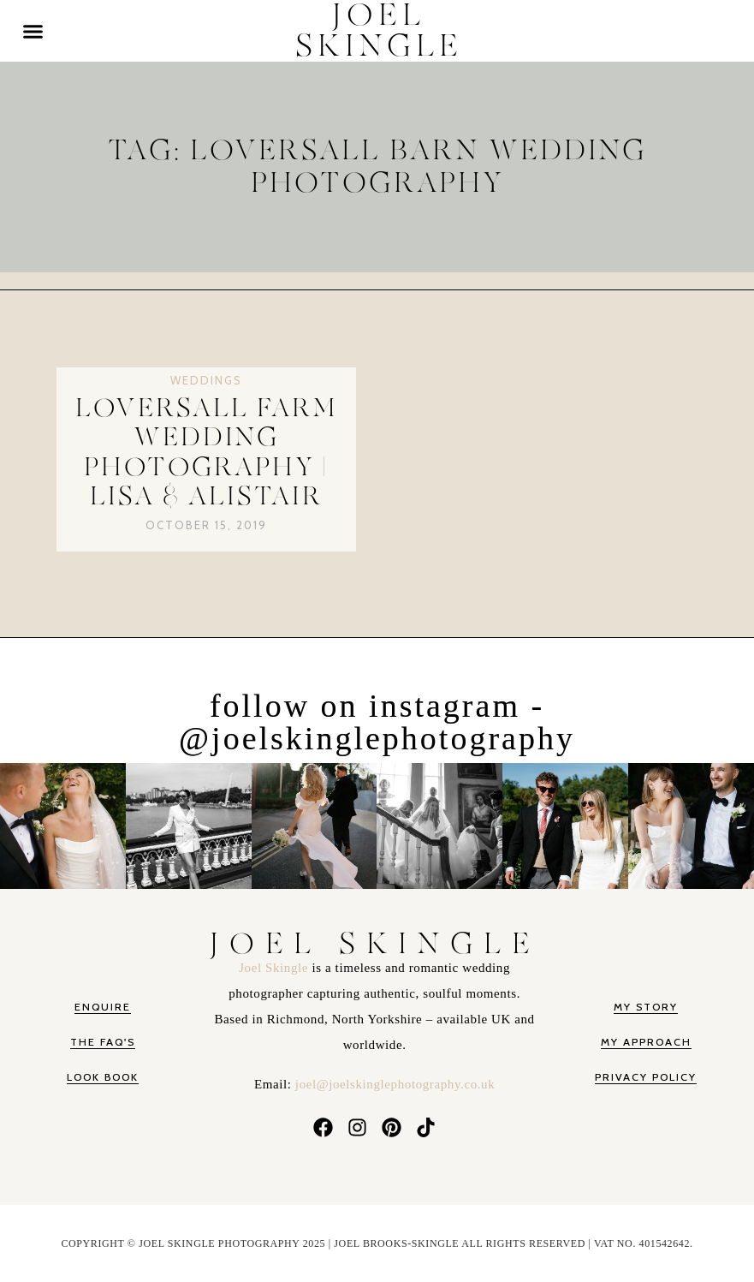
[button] (33, 31)
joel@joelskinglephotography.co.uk (395, 1084)
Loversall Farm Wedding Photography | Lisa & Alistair (206, 453)
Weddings (206, 380)
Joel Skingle (275, 968)
